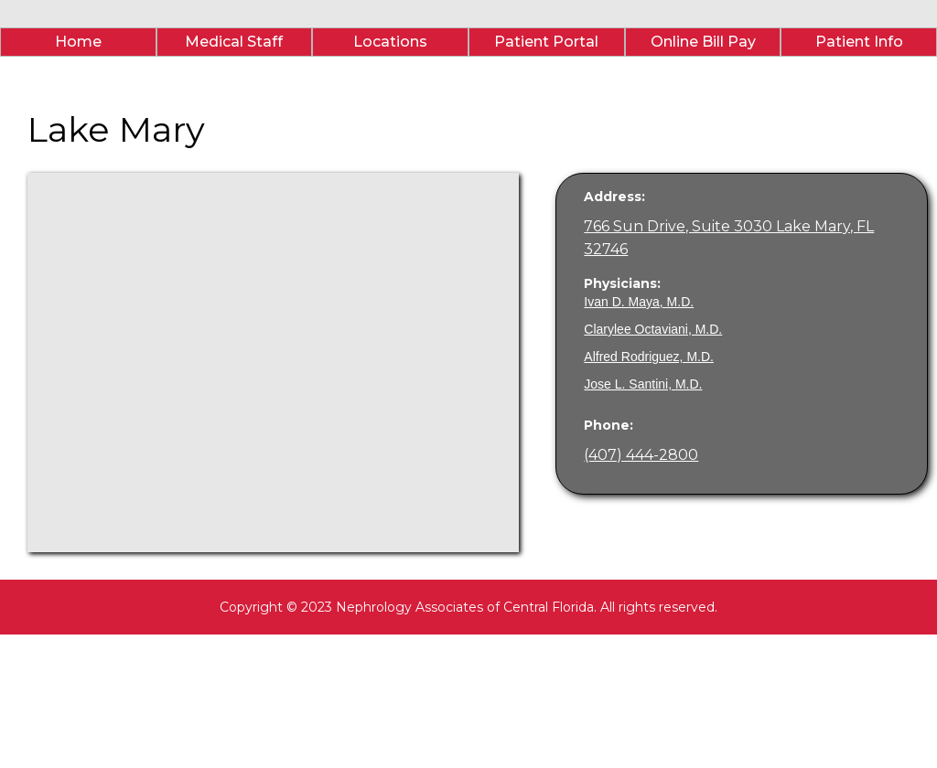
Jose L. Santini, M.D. (643, 384)
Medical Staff (234, 41)
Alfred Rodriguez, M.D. (649, 356)
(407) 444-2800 (641, 455)
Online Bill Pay (703, 41)
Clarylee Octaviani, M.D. (653, 329)
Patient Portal (546, 41)
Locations (390, 41)
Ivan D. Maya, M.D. (639, 301)
